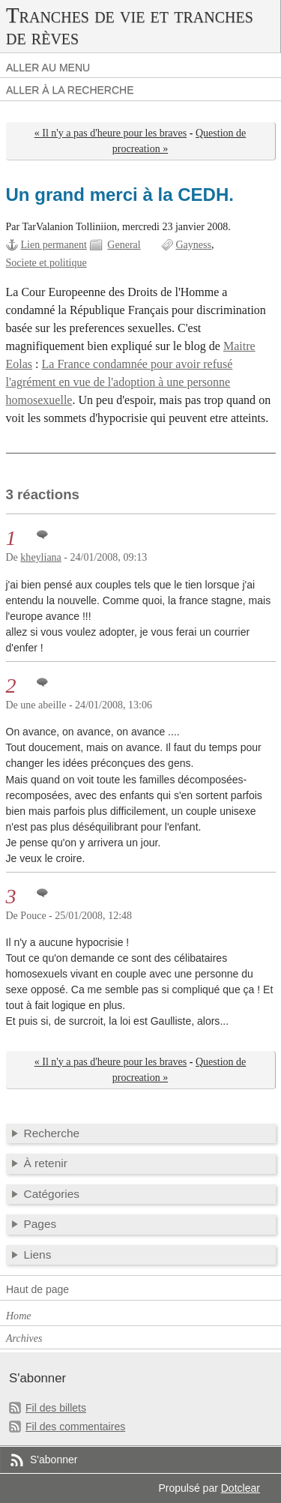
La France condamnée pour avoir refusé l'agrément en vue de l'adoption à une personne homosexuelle (119, 382)
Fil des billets (55, 1408)
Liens (38, 1254)
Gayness (194, 244)
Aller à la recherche (70, 90)
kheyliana (40, 557)
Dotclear (240, 1488)
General (123, 244)
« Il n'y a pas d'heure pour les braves (110, 133)
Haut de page (37, 1289)
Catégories (52, 1193)
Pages (40, 1223)
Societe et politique (46, 262)
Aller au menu (48, 67)
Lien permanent (54, 244)
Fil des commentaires (75, 1427)
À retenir (45, 1163)
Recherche (52, 1133)
